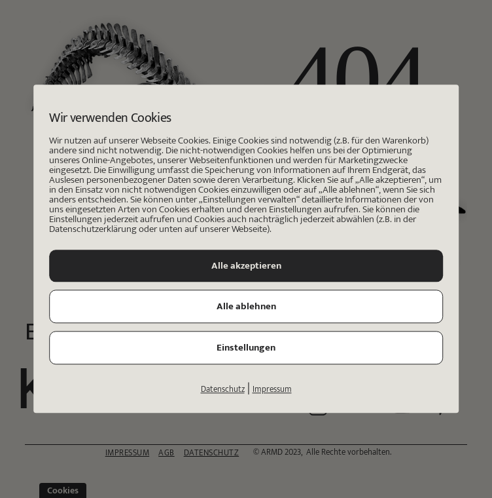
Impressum (272, 390)
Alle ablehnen (246, 307)
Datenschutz (223, 390)
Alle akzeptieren (246, 266)
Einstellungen (246, 348)
